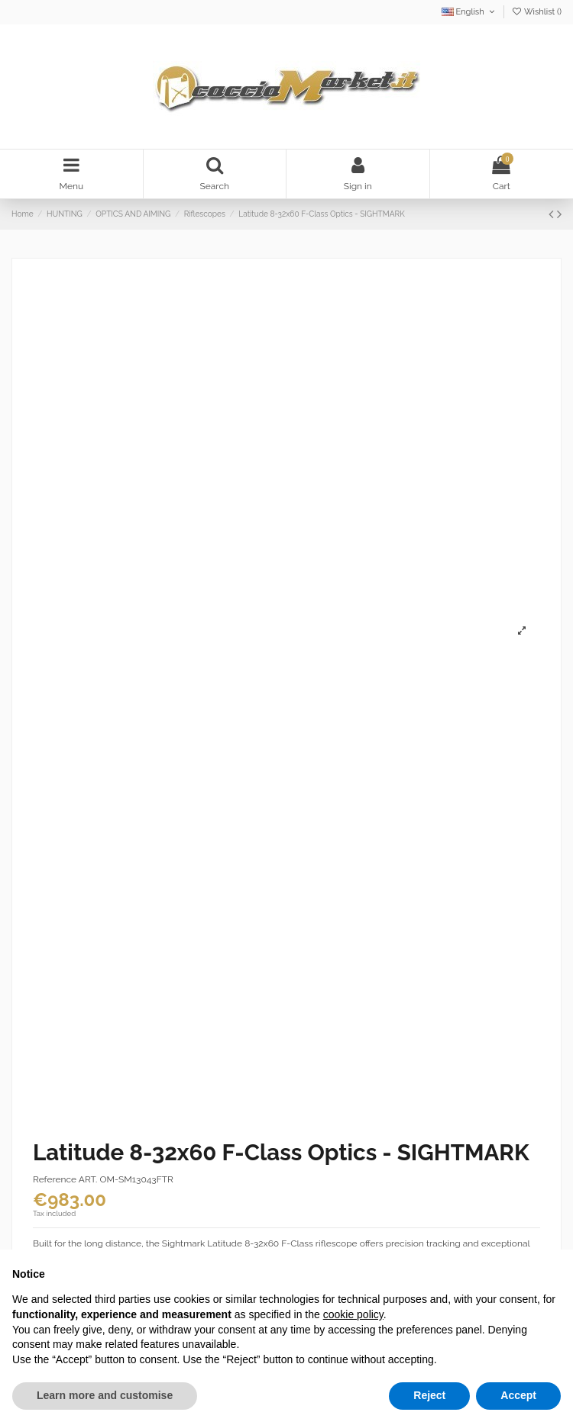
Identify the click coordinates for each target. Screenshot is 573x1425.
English (469, 12)
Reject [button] (429, 1395)
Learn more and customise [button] (105, 1395)
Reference (54, 1179)
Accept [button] (518, 1395)
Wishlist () (536, 12)
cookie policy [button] (353, 1314)
